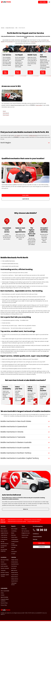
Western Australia (5, 568)
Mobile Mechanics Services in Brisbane (32, 519)
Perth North (6, 113)
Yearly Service (4, 535)
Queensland (3, 564)
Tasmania (3, 570)
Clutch (12, 549)
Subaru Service (14, 579)
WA (16, 28)
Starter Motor (14, 537)
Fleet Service (4, 528)
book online (34, 41)
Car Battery (13, 531)
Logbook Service (4, 533)
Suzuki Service (14, 581)
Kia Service (13, 568)
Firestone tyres (25, 535)
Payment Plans (4, 603)
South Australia (4, 566)
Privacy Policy (4, 605)
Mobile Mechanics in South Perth (15, 519)
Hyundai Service (14, 564)
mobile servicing (33, 135)
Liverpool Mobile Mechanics (33, 521)
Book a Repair (14, 528)
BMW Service (14, 570)
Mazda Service (14, 572)
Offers (2, 593)
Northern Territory (5, 572)
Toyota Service (14, 574)
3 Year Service (4, 537)
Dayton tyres (25, 537)
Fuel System (14, 551)
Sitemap (35, 539)
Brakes (12, 533)
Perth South (6, 115)
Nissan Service (14, 576)
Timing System (14, 539)
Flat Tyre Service (25, 531)
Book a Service (4, 531)
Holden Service (14, 559)
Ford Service (14, 566)
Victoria (2, 562)
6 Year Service (4, 539)
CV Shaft (13, 553)
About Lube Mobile (5, 590)
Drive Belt (13, 547)
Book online (5, 72)
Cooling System (14, 541)
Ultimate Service (4, 543)
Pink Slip (2, 541)
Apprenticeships (4, 597)
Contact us (36, 533)
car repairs (17, 135)
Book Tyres (24, 528)
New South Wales (5, 559)
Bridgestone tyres (26, 533)
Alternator (13, 535)
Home (2, 28)
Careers (2, 595)
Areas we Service (37, 536)
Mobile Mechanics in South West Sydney (17, 521)
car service (10, 41)
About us (25, 509)
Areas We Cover (10, 28)
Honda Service (14, 562)
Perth (4, 111)
